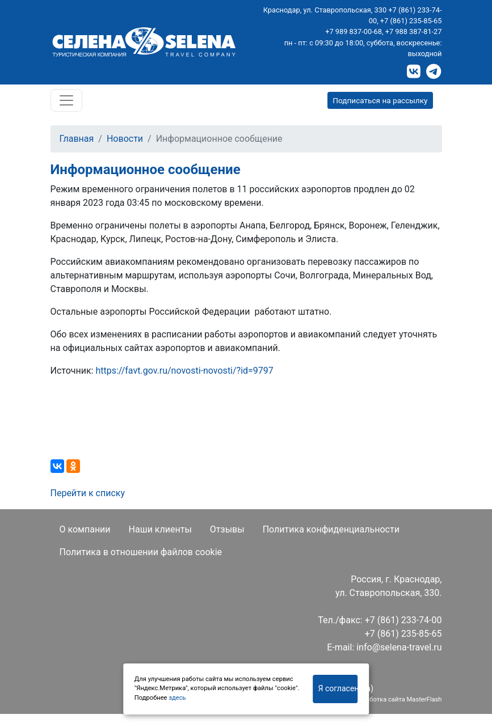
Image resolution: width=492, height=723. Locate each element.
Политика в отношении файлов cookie (141, 552)
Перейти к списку (88, 493)
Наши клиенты (160, 529)
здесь (177, 697)
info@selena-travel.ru (398, 647)
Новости (125, 138)
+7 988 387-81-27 (413, 31)
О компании (85, 529)
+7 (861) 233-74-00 (403, 620)
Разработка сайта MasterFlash (396, 699)
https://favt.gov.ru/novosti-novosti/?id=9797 (184, 370)
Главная (77, 138)
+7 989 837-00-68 (353, 31)
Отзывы (227, 529)
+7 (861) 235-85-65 (411, 20)
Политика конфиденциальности (331, 529)
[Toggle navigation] (66, 100)
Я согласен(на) (338, 688)
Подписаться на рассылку (380, 100)
